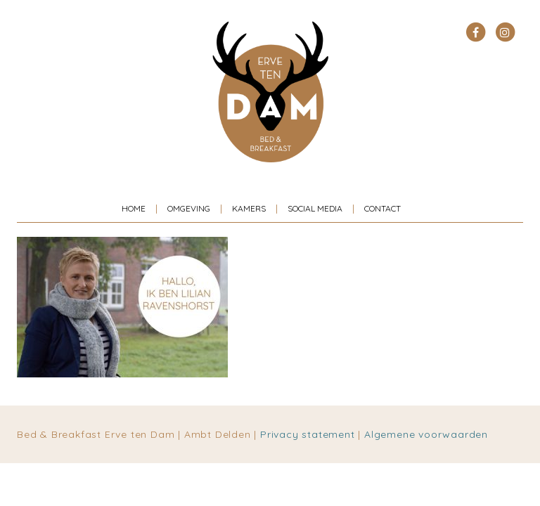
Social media (315, 208)
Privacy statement (307, 434)
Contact (382, 208)
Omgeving (188, 208)
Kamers (249, 208)
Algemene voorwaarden (426, 434)
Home (134, 208)
